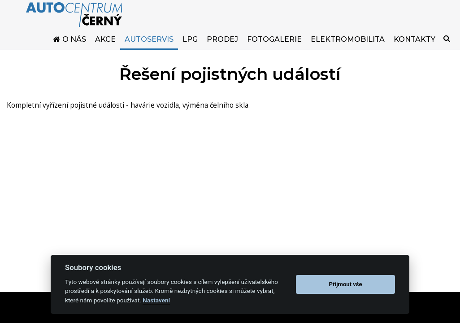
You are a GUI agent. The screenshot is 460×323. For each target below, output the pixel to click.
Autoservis (149, 46)
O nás (74, 46)
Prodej (222, 46)
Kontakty (414, 46)
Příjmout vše (345, 284)
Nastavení (156, 300)
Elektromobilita (348, 46)
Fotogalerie (274, 46)
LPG (190, 46)
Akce (105, 46)
